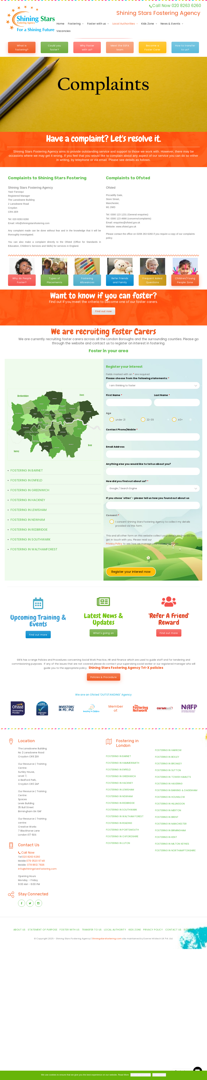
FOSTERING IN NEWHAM (28, 520)
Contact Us (173, 929)
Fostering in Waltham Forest (125, 816)
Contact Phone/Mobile (122, 429)
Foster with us (96, 24)
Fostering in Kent (166, 837)
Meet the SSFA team (120, 47)
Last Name (162, 395)
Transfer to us (92, 929)
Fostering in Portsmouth (122, 829)
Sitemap (189, 929)
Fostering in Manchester (171, 823)
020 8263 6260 (31, 856)
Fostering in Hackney (119, 783)
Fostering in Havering (169, 783)
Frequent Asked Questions (152, 280)
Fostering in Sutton (168, 770)
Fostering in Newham (119, 796)
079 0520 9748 (35, 860)
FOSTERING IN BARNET (27, 470)
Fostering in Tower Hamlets (173, 777)
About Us (19, 929)
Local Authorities (123, 24)
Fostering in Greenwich (121, 776)
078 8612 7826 (35, 864)
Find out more (38, 634)
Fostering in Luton (118, 843)
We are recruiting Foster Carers (103, 331)
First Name (114, 395)
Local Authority (115, 929)
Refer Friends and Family (120, 280)
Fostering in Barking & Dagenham (176, 790)
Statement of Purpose (42, 929)
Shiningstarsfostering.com (107, 938)
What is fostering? (21, 47)
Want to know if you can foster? (103, 295)
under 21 (120, 419)
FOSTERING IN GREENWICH (30, 490)
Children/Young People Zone (185, 280)
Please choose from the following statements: (137, 378)
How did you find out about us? (127, 481)
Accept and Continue (140, 1074)
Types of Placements (54, 280)
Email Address (115, 446)
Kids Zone (147, 24)
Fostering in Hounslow (170, 797)
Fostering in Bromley (168, 763)
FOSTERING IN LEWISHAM (29, 510)
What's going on (103, 633)
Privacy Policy (153, 929)
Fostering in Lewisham (120, 789)
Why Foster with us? (87, 47)
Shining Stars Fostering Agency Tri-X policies (126, 667)
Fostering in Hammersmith (122, 763)
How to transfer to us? (185, 47)
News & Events (170, 24)
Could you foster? (54, 47)
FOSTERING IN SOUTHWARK (31, 539)
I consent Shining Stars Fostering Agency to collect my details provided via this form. (152, 523)
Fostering (74, 24)
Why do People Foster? (21, 280)
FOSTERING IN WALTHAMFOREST (34, 549)
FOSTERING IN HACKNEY (28, 500)
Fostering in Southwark (121, 809)
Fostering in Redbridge (120, 803)
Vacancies (63, 31)
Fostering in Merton (168, 810)
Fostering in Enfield (118, 769)
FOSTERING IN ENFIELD (26, 480)
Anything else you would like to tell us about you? (138, 464)
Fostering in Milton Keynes (172, 843)
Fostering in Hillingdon (170, 803)
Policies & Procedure (103, 677)
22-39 (150, 419)
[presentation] (131, 556)
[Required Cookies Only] (202, 1075)
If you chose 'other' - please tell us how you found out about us (147, 498)
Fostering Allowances (87, 280)
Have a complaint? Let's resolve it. (103, 139)
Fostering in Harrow (168, 750)
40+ (180, 419)
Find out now (103, 311)
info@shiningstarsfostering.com (37, 868)
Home (60, 24)
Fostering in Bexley (167, 757)
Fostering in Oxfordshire (122, 836)
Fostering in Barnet (118, 756)
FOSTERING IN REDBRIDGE (29, 529)
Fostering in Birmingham (170, 830)
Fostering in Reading (119, 823)
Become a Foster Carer (152, 47)
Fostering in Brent (167, 817)
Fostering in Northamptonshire (175, 850)
